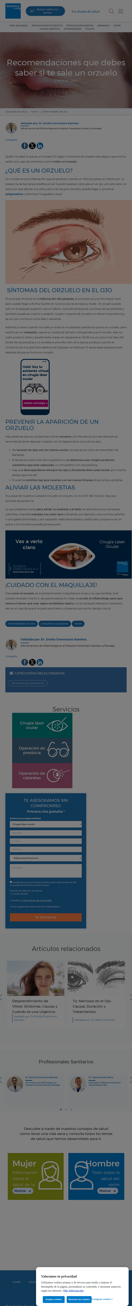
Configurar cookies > (102, 1299)
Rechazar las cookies (79, 1299)
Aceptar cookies (54, 1299)
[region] (82, 1286)
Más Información (73, 1290)
